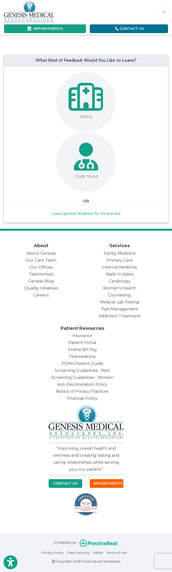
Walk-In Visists (120, 274)
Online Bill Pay (82, 349)
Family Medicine (120, 253)
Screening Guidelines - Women (82, 377)
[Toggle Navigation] (164, 12)
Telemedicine (82, 356)
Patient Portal (82, 342)
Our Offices (41, 267)
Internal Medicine (119, 267)
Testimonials (41, 274)
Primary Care (120, 260)
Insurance (82, 335)
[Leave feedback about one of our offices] (86, 102)
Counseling (119, 295)
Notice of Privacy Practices (82, 391)
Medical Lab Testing (119, 302)
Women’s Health (119, 288)
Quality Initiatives (41, 288)
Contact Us (129, 28)
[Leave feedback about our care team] (86, 162)
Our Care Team (41, 260)
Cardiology (119, 281)
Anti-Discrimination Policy (82, 384)
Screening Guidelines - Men (82, 370)
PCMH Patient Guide (82, 363)
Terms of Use (117, 552)
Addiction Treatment (120, 316)
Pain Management (119, 309)
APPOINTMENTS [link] (45, 28)
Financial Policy (82, 398)
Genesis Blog (41, 281)
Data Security (78, 552)
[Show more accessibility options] (10, 562)
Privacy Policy (52, 552)
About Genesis (41, 253)
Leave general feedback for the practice (86, 213)
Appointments (108, 483)
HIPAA (98, 552)
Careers (41, 295)
